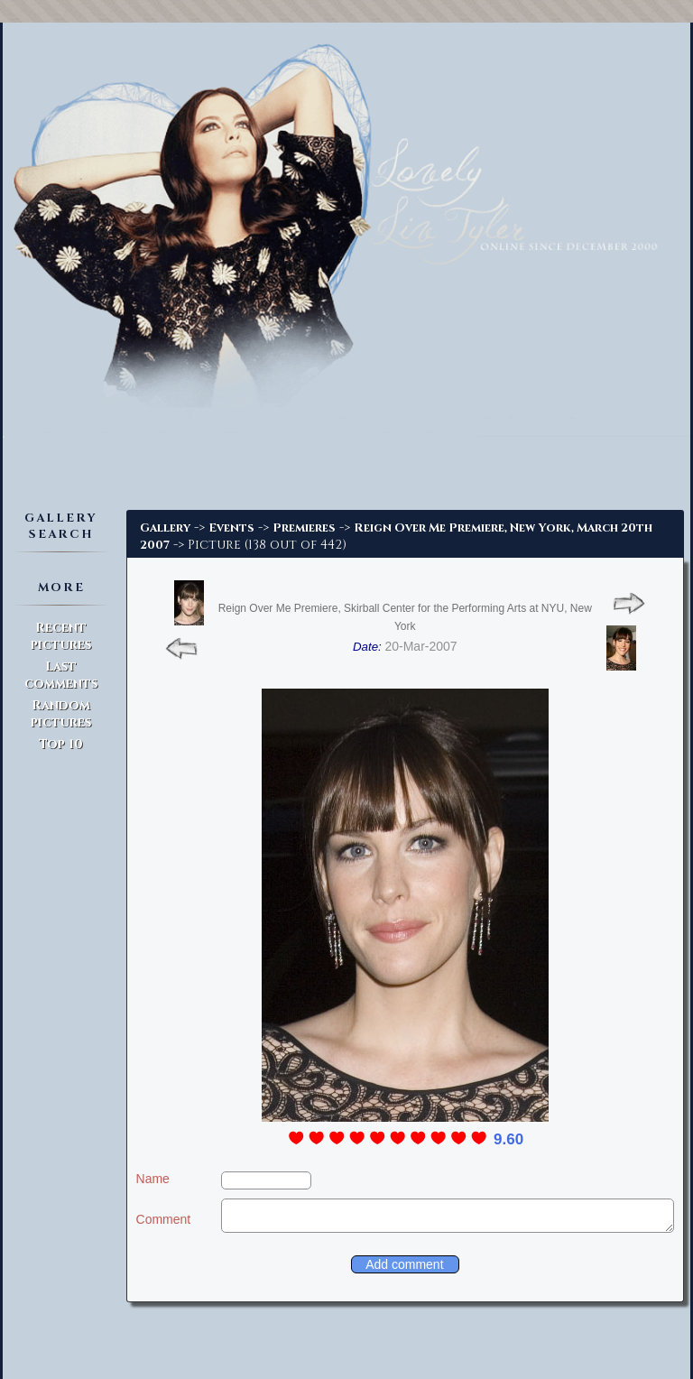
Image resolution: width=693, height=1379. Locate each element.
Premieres (304, 528)
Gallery (165, 528)
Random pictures (61, 714)
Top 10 (61, 744)
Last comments (60, 675)
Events (231, 528)
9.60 (508, 1139)
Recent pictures (61, 636)
